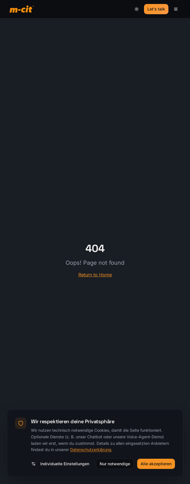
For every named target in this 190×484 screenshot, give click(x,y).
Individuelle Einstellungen (60, 463)
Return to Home (95, 275)
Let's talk (156, 9)
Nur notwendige (115, 463)
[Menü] (176, 9)
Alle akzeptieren (156, 463)
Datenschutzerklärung (90, 449)
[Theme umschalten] (136, 9)
